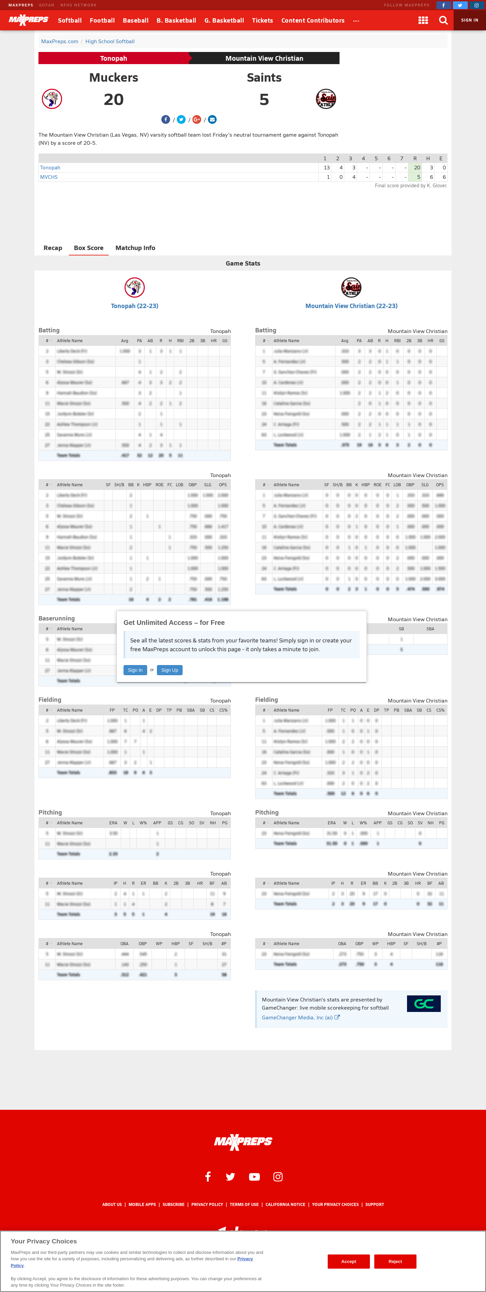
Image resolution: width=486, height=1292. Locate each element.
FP (112, 710)
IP (115, 883)
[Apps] (423, 20)
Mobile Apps (142, 1204)
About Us (112, 1204)
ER (143, 883)
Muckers (113, 77)
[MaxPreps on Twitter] (460, 5)
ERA (113, 822)
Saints (264, 77)
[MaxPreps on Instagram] (476, 5)
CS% (223, 710)
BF (212, 883)
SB (401, 628)
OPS (223, 484)
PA (139, 340)
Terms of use (244, 1204)
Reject (395, 1261)
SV (201, 822)
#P (223, 943)
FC (169, 484)
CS (212, 710)
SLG (207, 484)
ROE (160, 484)
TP (169, 710)
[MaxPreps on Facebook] (443, 5)
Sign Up (169, 670)
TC (125, 710)
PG (224, 822)
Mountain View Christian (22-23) (351, 305)
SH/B (119, 484)
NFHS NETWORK (78, 4)
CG (180, 822)
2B (191, 340)
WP (159, 943)
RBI (180, 340)
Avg (124, 340)
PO (135, 710)
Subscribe (174, 1204)
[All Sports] (356, 20)
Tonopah (113, 58)
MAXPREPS (20, 4)
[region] (243, 1261)
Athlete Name (70, 340)
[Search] (443, 20)
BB (131, 484)
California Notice (285, 1204)
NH (213, 822)
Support (375, 1204)
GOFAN (47, 4)
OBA (124, 943)
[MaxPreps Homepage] (243, 1142)
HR (214, 340)
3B (202, 340)
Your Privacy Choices (335, 1204)
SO (191, 822)
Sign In (135, 670)
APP (157, 822)
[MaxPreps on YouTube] (254, 1176)
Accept (348, 1261)
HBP (147, 484)
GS (224, 340)
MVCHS (48, 176)
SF (108, 484)
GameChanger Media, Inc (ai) (301, 1017)
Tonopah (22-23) (134, 305)
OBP (193, 484)
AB (150, 340)
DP (159, 710)
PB (179, 710)
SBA (430, 628)
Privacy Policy (207, 1204)
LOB (179, 484)
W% (143, 822)
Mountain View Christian (264, 58)
